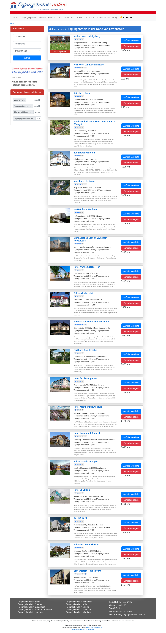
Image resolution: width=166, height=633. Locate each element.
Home (16, 17)
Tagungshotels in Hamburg (30, 612)
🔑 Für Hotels (126, 17)
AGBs (79, 17)
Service (42, 17)
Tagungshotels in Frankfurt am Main (35, 609)
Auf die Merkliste (131, 40)
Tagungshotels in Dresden (30, 604)
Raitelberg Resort (83, 93)
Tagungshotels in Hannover (79, 601)
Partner (51, 17)
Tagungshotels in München (78, 609)
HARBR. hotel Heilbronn (86, 209)
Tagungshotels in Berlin (29, 601)
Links (59, 17)
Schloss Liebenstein (84, 293)
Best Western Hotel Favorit (87, 571)
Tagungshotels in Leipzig (77, 607)
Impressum (89, 17)
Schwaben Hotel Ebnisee (86, 544)
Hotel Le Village (82, 490)
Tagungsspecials (29, 17)
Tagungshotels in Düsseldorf (31, 607)
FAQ (73, 17)
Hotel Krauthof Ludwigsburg (88, 407)
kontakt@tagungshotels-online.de (129, 614)
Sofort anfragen (131, 46)
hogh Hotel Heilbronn (85, 152)
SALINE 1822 (80, 518)
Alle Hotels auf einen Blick (94, 627)
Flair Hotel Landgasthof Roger (89, 64)
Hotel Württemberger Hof (87, 267)
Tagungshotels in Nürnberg (78, 612)
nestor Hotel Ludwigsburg (87, 36)
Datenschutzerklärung (107, 17)
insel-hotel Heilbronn (84, 181)
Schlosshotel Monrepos (86, 461)
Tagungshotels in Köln (76, 604)
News (66, 17)
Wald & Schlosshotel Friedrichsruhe (92, 321)
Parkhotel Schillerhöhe (85, 350)
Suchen (27, 58)
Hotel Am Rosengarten (85, 378)
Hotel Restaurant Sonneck (87, 433)
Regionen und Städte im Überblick (83, 630)
